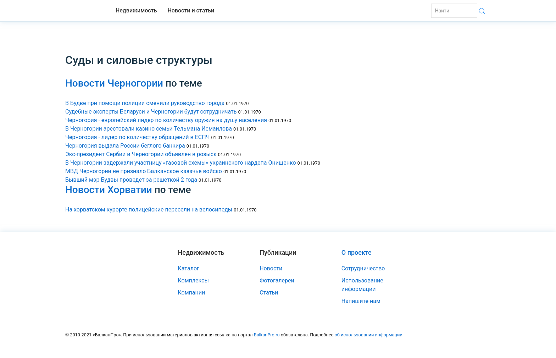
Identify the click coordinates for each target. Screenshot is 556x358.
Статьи (269, 292)
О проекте (356, 252)
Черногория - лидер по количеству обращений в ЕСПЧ (137, 137)
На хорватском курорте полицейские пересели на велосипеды (148, 209)
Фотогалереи (277, 280)
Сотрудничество (363, 268)
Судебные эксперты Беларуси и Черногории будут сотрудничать (151, 111)
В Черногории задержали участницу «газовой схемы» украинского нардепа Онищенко (180, 162)
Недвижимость (136, 10)
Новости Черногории (114, 83)
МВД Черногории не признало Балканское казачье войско (143, 171)
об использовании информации (368, 334)
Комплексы (193, 280)
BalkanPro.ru (267, 334)
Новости (271, 268)
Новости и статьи (190, 10)
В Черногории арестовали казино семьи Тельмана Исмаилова (148, 128)
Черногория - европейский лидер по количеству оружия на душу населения (166, 120)
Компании (191, 292)
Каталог (188, 268)
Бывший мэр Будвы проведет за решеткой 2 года (131, 179)
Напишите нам (360, 301)
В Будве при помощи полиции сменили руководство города (144, 103)
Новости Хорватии (108, 189)
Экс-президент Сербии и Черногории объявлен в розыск (141, 154)
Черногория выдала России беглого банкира (125, 145)
